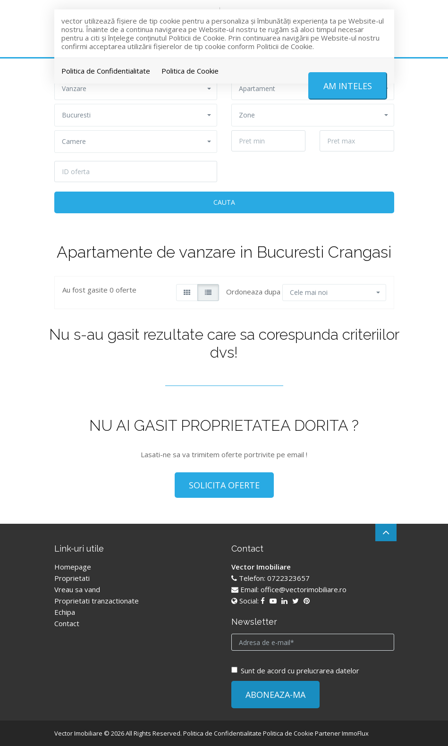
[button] (135, 115)
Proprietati (72, 578)
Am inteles (347, 86)
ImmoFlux (355, 733)
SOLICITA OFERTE (224, 485)
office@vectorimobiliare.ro (304, 589)
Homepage (72, 566)
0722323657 (288, 578)
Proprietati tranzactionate (96, 600)
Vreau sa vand (77, 589)
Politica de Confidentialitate (105, 70)
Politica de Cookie (190, 70)
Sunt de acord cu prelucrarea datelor (295, 670)
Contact (66, 623)
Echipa (64, 612)
